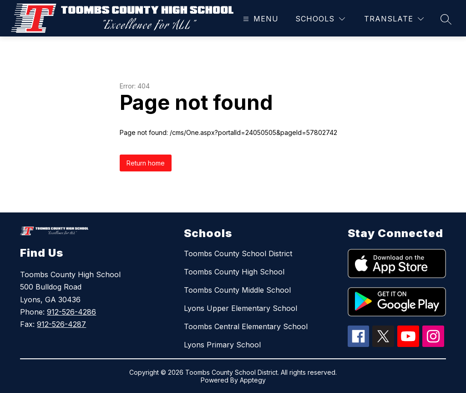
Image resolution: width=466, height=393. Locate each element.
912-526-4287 (61, 324)
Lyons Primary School (222, 344)
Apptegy (253, 380)
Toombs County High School (234, 271)
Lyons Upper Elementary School (240, 308)
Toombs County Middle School (237, 290)
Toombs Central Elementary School (246, 326)
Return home (146, 163)
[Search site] (446, 19)
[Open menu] (260, 19)
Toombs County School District (238, 253)
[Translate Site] (394, 19)
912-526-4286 (71, 311)
